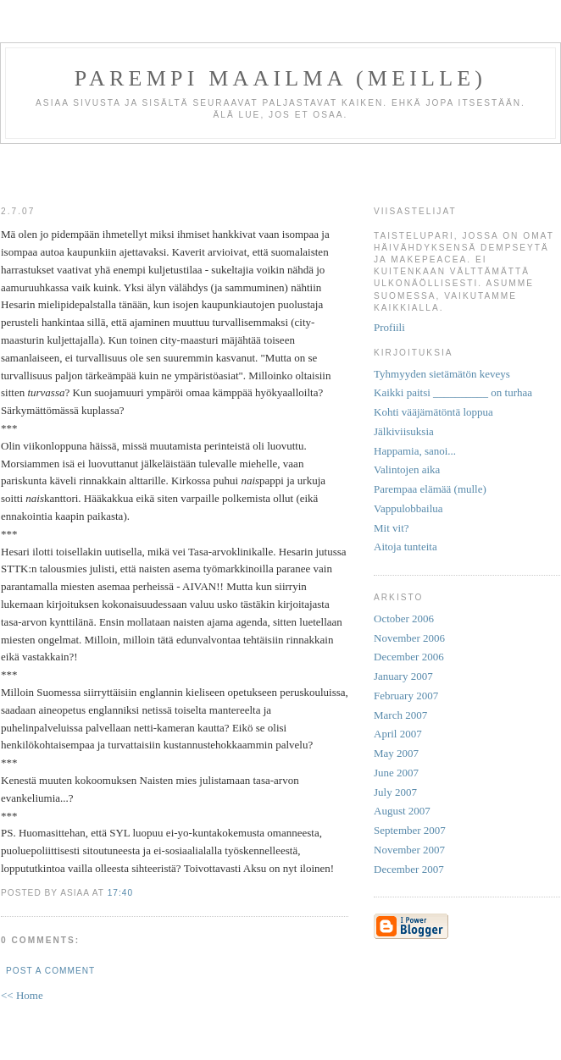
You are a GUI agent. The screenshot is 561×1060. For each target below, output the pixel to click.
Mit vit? (391, 528)
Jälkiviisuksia (404, 431)
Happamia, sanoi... (415, 450)
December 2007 (409, 869)
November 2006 (409, 638)
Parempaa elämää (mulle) (430, 489)
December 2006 (409, 656)
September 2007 (410, 830)
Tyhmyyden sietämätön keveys (442, 373)
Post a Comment (50, 970)
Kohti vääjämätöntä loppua (433, 412)
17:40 (120, 892)
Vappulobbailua (408, 508)
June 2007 (396, 772)
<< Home (22, 995)
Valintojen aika (407, 469)
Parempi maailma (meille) (280, 78)
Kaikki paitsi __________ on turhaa (453, 392)
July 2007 (395, 792)
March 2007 (400, 715)
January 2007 (403, 676)
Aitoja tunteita (405, 546)
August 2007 (402, 810)
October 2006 (404, 618)
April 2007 (398, 733)
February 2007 (406, 695)
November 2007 (409, 849)
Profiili (389, 327)
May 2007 (396, 753)
